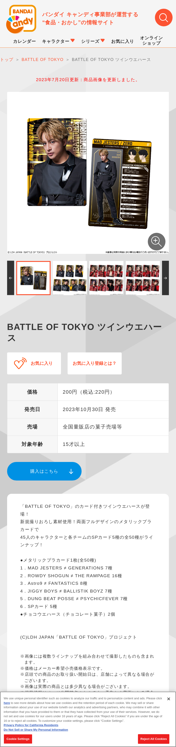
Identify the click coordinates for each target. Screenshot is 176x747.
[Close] (169, 699)
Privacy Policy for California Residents (31, 725)
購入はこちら (44, 470)
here (7, 703)
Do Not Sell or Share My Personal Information (36, 729)
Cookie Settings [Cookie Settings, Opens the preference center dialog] (17, 739)
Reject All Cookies (153, 739)
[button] (10, 278)
